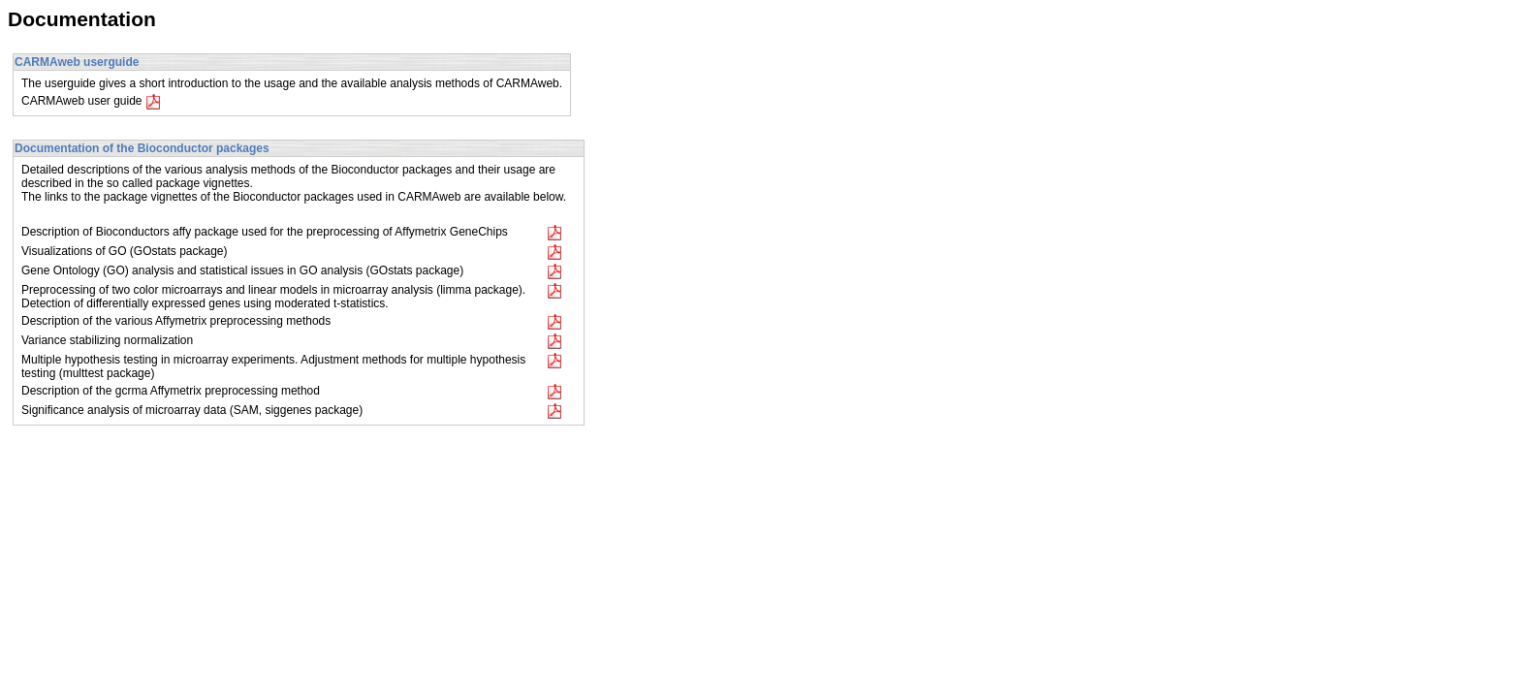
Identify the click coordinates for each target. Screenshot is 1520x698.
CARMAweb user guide (91, 101)
